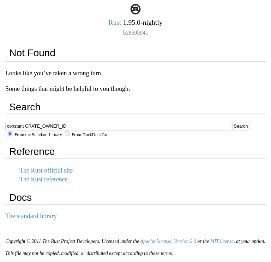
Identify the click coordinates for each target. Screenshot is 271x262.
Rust (114, 22)
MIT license (222, 241)
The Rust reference (43, 179)
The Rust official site (46, 170)
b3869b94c (135, 33)
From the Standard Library (35, 134)
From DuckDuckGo (86, 134)
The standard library (31, 216)
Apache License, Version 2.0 (168, 241)
